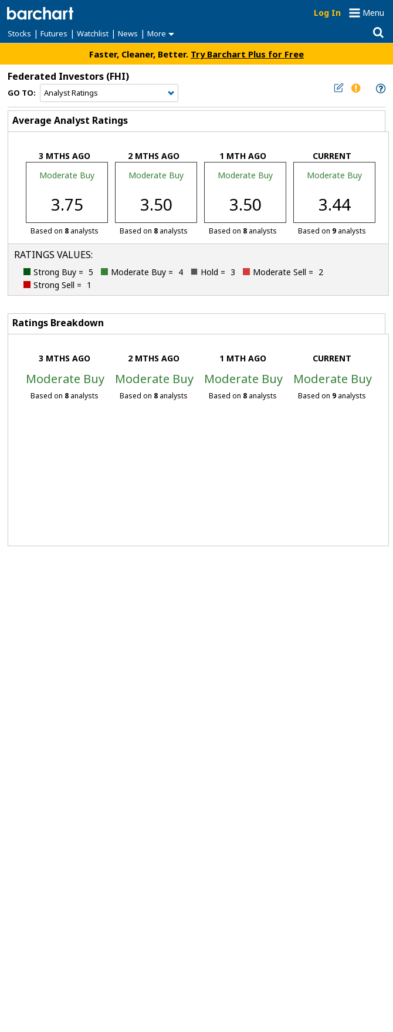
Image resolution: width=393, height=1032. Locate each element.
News (128, 33)
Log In (327, 12)
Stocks (19, 33)
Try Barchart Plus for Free (247, 54)
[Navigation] (109, 93)
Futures (53, 33)
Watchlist (93, 33)
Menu (373, 12)
